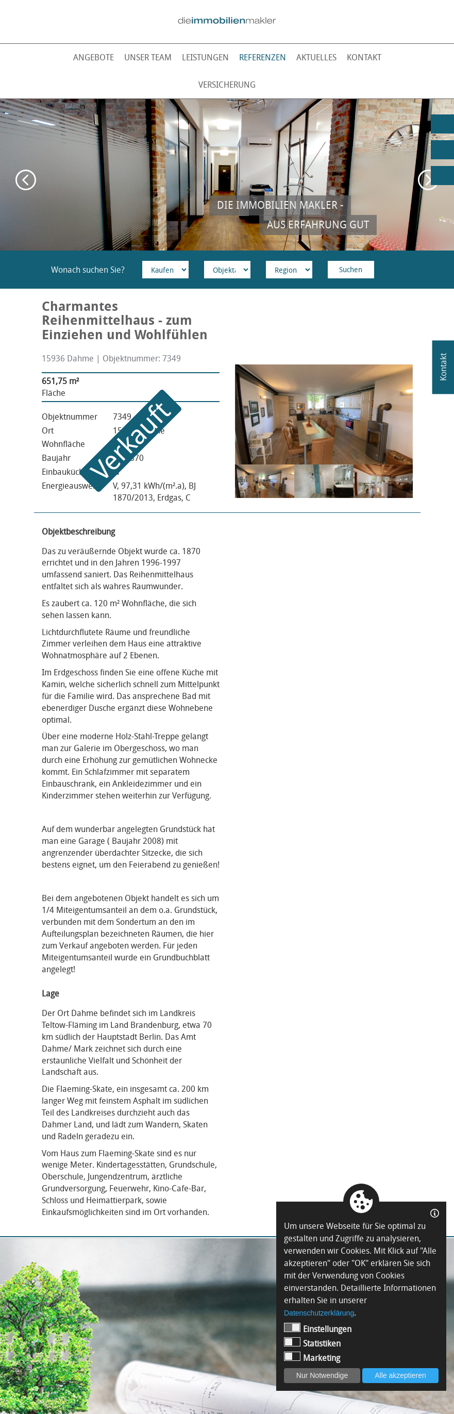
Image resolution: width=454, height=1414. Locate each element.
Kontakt (364, 57)
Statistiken (312, 1343)
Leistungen (205, 57)
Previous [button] (25, 180)
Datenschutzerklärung (319, 1313)
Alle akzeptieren (400, 1375)
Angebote (93, 57)
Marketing (312, 1357)
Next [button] (428, 180)
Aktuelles (316, 57)
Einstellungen (317, 1329)
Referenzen (262, 57)
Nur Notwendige (322, 1375)
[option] (227, 175)
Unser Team (148, 57)
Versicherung (227, 84)
